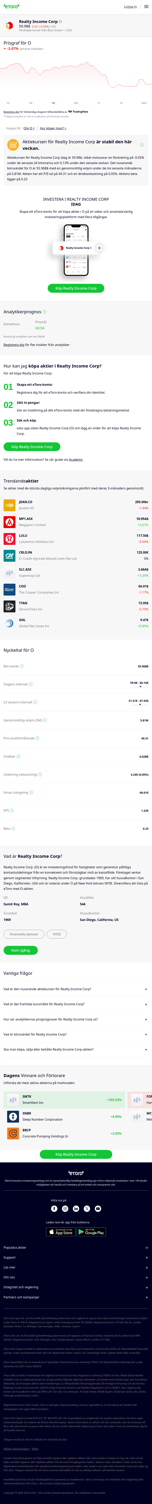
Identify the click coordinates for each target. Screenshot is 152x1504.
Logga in (130, 6)
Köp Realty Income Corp (76, 288)
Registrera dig (14, 345)
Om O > (29, 128)
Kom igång (20, 950)
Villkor (35, 1449)
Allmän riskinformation (16, 1449)
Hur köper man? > (53, 128)
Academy (75, 460)
